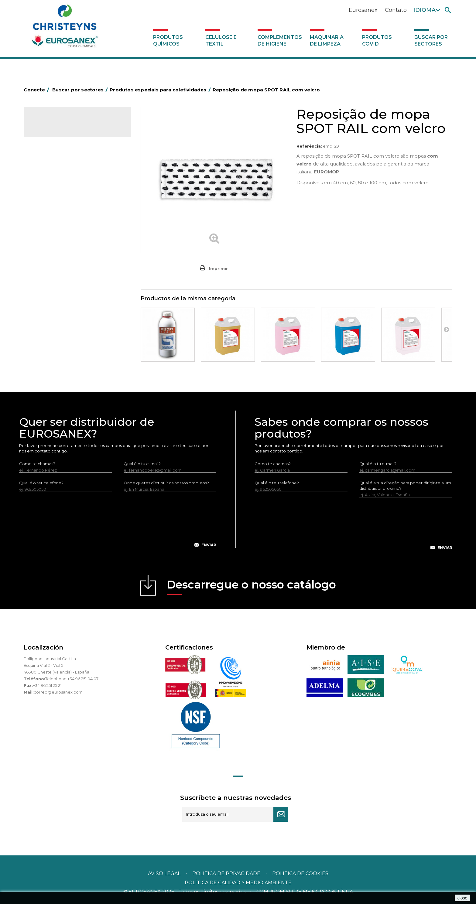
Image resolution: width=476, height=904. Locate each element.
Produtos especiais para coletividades (62, 196)
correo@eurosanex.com (58, 692)
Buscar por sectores (431, 40)
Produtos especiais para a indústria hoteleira (68, 233)
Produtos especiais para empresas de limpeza (71, 214)
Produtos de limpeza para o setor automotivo (67, 168)
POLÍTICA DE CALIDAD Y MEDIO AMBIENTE (238, 882)
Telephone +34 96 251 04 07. (72, 678)
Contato (396, 10)
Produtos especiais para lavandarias (70, 256)
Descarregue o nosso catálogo (251, 586)
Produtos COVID (377, 40)
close (462, 897)
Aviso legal (164, 873)
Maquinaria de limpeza (327, 40)
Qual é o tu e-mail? (142, 463)
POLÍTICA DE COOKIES (300, 873)
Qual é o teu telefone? (41, 482)
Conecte (37, 90)
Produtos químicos (168, 40)
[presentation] (117, 524)
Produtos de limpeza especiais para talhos (77, 181)
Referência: (309, 146)
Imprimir (218, 268)
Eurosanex (363, 10)
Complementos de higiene (280, 40)
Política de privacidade (226, 873)
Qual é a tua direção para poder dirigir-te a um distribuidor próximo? (405, 485)
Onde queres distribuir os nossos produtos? (166, 482)
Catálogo (52, 124)
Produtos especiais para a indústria (69, 246)
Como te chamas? (37, 463)
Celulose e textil (221, 40)
